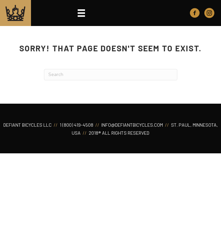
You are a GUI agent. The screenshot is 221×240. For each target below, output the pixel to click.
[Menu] (81, 12)
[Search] (110, 74)
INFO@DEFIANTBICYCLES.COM (131, 125)
